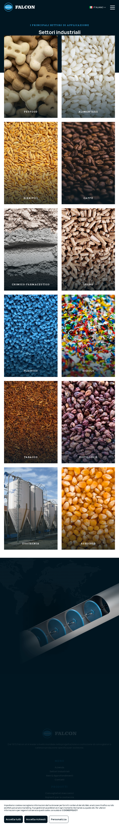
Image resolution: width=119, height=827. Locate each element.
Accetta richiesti (36, 819)
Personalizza (58, 819)
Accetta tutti (13, 819)
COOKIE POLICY (69, 810)
